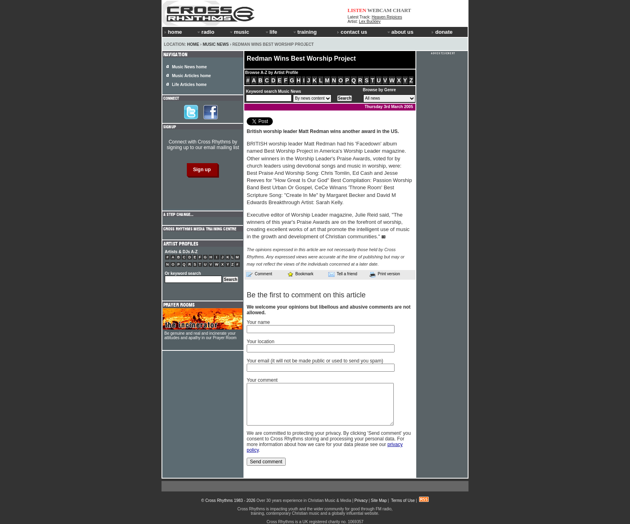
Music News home (189, 67)
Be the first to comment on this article (306, 295)
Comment (259, 274)
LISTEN (357, 10)
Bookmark (300, 273)
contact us (352, 32)
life (271, 32)
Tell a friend (342, 274)
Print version (384, 274)
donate (442, 32)
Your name (258, 322)
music (239, 32)
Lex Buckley (369, 21)
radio (205, 32)
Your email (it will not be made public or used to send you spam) (315, 361)
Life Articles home (189, 84)
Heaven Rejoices (387, 17)
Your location (260, 341)
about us (400, 32)
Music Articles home (191, 76)
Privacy (361, 500)
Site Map (379, 500)
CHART (402, 10)
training (304, 32)
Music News (215, 44)
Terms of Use (403, 500)
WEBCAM (379, 10)
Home (193, 44)
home (173, 32)
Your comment (262, 380)
